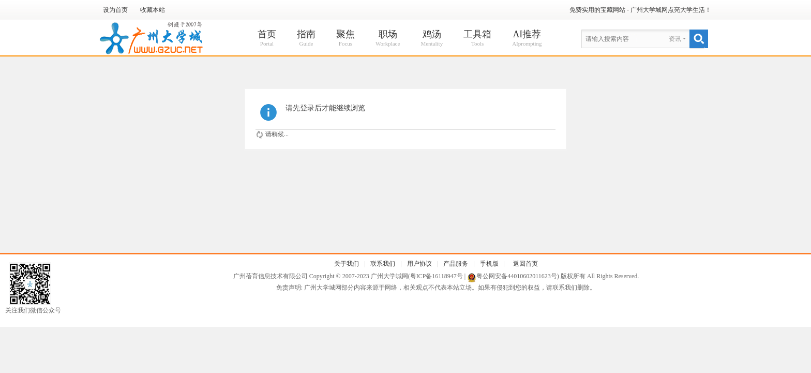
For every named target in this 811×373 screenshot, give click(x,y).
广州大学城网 (389, 276)
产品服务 (455, 263)
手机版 (489, 263)
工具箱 (477, 38)
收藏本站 (152, 9)
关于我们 (346, 263)
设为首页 (115, 9)
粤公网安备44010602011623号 (516, 276)
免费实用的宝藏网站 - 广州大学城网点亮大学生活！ (640, 9)
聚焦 (345, 38)
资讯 (675, 38)
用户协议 (419, 263)
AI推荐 (527, 38)
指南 (306, 38)
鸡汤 (431, 38)
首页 (267, 38)
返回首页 (525, 263)
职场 (388, 38)
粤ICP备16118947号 (436, 276)
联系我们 (382, 263)
